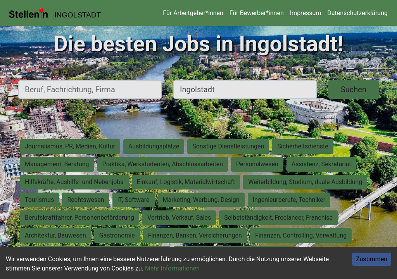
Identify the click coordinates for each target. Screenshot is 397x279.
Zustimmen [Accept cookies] (371, 259)
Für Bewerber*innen (257, 13)
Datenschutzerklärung (357, 13)
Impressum (305, 13)
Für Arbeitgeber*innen (193, 13)
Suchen (353, 89)
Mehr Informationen (172, 268)
